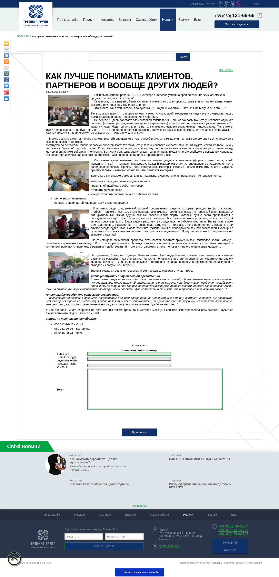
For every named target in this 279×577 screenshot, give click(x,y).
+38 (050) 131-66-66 (233, 530)
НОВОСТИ (23, 36)
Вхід (256, 3)
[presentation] (140, 420)
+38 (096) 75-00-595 (233, 533)
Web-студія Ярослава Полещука (215, 563)
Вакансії (125, 19)
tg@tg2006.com (169, 546)
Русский (210, 3)
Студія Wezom (254, 563)
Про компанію (67, 19)
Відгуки (183, 19)
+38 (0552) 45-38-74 (233, 526)
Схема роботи (146, 19)
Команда (107, 19)
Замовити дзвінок (237, 24)
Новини (167, 19)
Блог (197, 19)
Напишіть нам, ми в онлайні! (139, 572)
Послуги (89, 19)
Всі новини (226, 70)
